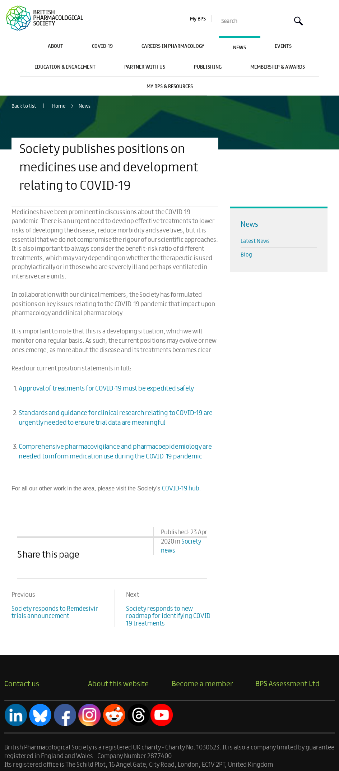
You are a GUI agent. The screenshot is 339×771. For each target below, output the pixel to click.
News (84, 105)
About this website (118, 683)
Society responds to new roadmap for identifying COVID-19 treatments (169, 616)
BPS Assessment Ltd (287, 683)
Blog (246, 254)
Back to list (23, 105)
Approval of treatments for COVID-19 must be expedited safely (106, 388)
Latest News (255, 240)
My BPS (198, 18)
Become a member (202, 683)
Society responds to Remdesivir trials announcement (54, 612)
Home (59, 105)
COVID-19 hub (180, 487)
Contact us (21, 683)
